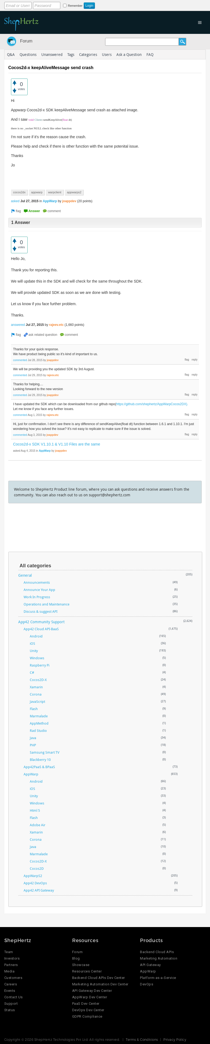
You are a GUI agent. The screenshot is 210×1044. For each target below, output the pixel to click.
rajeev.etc (56, 325)
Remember (75, 5)
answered (18, 325)
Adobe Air (37, 824)
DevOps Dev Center (88, 1010)
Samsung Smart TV (44, 752)
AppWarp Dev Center (89, 997)
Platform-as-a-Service (158, 978)
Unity (34, 650)
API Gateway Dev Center (92, 991)
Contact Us (13, 997)
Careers (10, 984)
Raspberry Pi (39, 665)
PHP (33, 745)
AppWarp (50, 201)
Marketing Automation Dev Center (100, 984)
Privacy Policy (174, 1039)
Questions (28, 54)
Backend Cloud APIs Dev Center (98, 978)
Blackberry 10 (40, 759)
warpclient (54, 192)
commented (20, 360)
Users (107, 54)
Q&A (11, 54)
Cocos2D (37, 868)
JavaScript (37, 701)
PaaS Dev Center (86, 1004)
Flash (34, 708)
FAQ (149, 54)
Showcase (81, 965)
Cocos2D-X (38, 679)
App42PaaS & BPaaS (39, 766)
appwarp (36, 192)
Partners (11, 965)
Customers (13, 978)
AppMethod (39, 723)
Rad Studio (38, 730)
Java (33, 737)
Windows (37, 657)
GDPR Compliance (87, 1016)
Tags (70, 54)
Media (9, 971)
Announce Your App (39, 589)
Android (36, 636)
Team (8, 952)
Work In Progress (37, 596)
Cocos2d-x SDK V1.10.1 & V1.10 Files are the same (56, 444)
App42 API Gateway (39, 890)
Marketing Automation (158, 958)
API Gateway (150, 965)
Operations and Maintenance (46, 604)
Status (9, 1010)
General (25, 575)
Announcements (37, 582)
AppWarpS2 (33, 875)
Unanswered (51, 54)
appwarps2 (74, 192)
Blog (76, 958)
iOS (32, 643)
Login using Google (137, 4)
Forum (26, 41)
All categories (35, 565)
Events (9, 991)
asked (15, 201)
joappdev (69, 201)
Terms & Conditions (142, 1039)
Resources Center (87, 971)
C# (32, 672)
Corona (36, 694)
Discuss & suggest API (40, 611)
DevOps (146, 984)
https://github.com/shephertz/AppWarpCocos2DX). (152, 404)
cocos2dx (19, 192)
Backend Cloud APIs (157, 952)
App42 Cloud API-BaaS (41, 628)
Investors (12, 958)
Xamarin (36, 687)
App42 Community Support (41, 621)
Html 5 (35, 810)
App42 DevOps (35, 883)
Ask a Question (129, 54)
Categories (88, 54)
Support (11, 1004)
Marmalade (39, 716)
